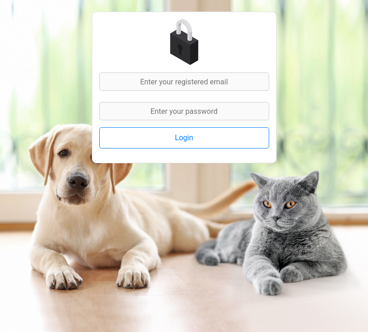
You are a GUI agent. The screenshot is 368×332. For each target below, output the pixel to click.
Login (184, 137)
